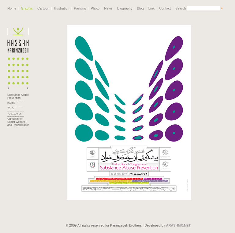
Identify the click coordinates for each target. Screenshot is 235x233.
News (108, 8)
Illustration (61, 8)
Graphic (27, 8)
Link (151, 8)
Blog (140, 8)
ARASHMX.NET (178, 222)
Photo (95, 8)
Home (11, 8)
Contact (165, 8)
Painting (80, 8)
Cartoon (43, 8)
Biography (124, 8)
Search (180, 8)
